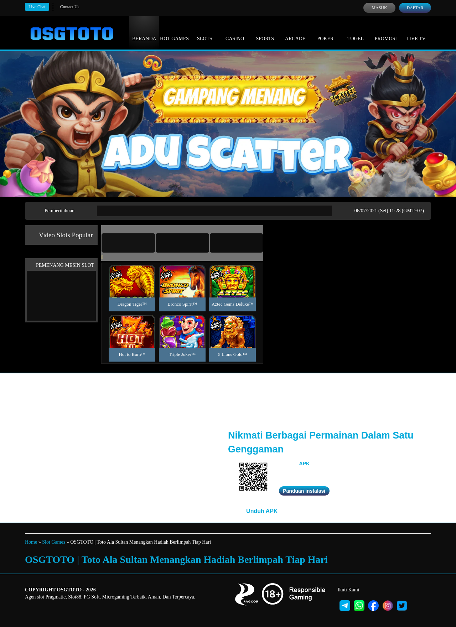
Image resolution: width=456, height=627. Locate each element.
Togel (355, 32)
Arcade (295, 32)
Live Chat (37, 6)
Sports (265, 32)
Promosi (386, 32)
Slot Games (53, 542)
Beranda (144, 32)
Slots (204, 32)
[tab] (128, 243)
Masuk (379, 7)
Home (31, 542)
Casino (235, 32)
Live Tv (416, 32)
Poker (325, 32)
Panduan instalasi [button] (304, 491)
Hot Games (174, 32)
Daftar (414, 7)
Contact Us (69, 6)
